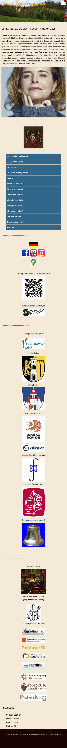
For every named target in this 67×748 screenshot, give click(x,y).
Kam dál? (11, 227)
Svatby (10, 178)
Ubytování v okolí (15, 211)
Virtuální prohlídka (15, 200)
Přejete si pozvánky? (16, 189)
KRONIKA (11, 167)
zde (9, 61)
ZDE (16, 64)
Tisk (32, 734)
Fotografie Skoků (14, 206)
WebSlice (26, 734)
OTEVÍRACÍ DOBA (15, 162)
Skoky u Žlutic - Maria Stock (23, 4)
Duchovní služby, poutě (17, 173)
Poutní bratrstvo (14, 216)
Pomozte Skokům (15, 195)
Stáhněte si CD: (33, 566)
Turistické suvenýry (15, 222)
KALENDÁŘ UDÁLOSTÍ (17, 156)
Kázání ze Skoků (14, 184)
